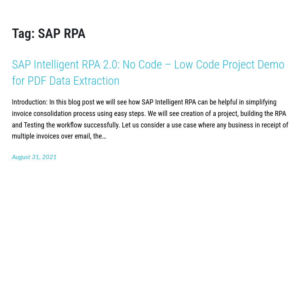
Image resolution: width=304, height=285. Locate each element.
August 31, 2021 (34, 156)
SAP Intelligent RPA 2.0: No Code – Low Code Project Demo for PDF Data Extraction (148, 72)
